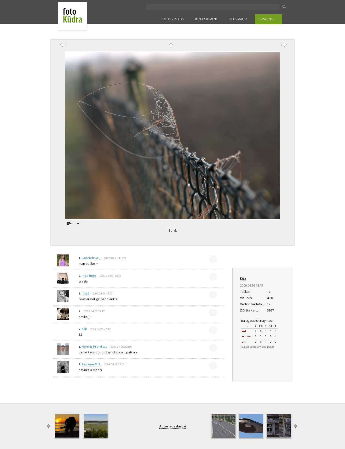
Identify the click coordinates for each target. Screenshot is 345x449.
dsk (84, 329)
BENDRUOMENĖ (206, 19)
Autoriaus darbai (172, 426)
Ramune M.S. (91, 364)
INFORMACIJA (238, 19)
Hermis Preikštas (94, 346)
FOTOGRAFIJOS (173, 19)
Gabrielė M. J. (91, 258)
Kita (243, 278)
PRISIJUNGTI (267, 19)
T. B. (172, 230)
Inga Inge (88, 275)
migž (85, 293)
